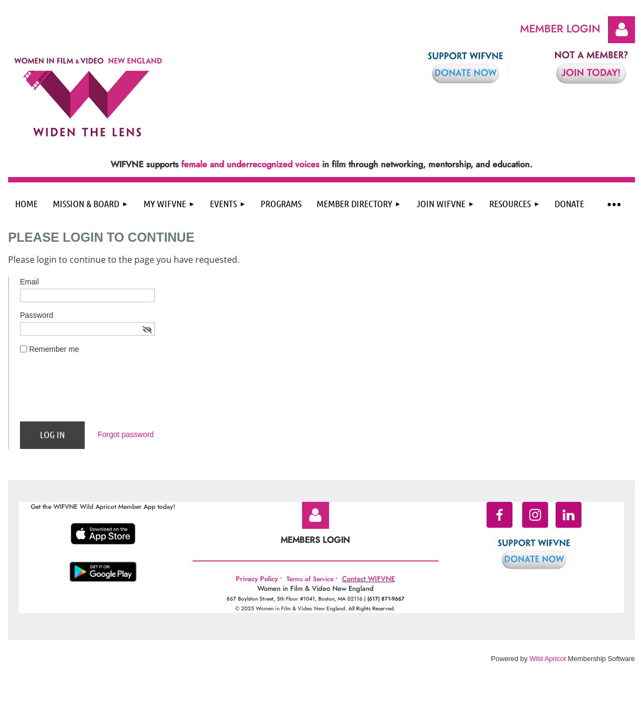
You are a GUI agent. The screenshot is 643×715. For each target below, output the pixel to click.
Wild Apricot (547, 659)
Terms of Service (309, 579)
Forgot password (126, 434)
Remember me (54, 349)
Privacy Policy (257, 579)
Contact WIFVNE (368, 579)
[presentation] (102, 392)
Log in (621, 29)
